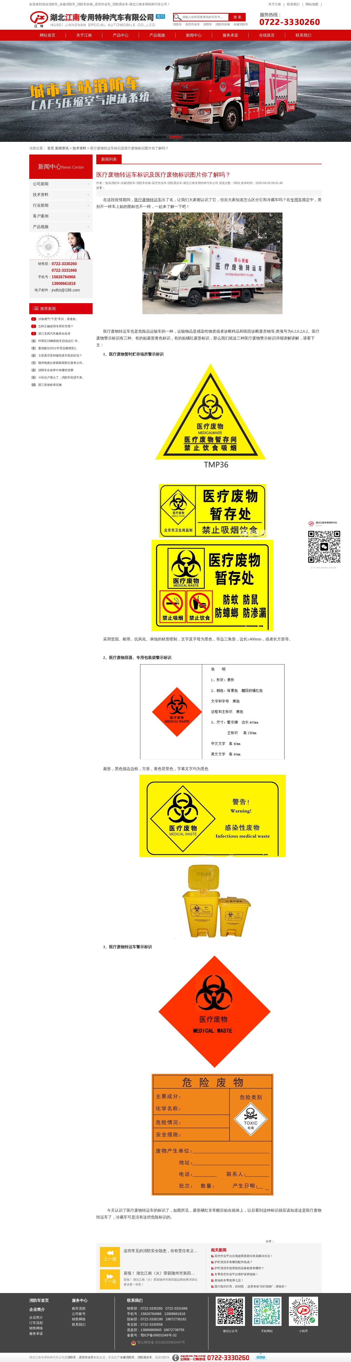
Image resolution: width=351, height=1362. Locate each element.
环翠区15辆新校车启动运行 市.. (58, 341)
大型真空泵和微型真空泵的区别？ (60, 355)
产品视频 (157, 35)
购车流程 (79, 1308)
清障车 (207, 24)
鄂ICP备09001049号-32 (159, 1335)
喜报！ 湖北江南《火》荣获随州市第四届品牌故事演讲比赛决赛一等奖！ (186, 1273)
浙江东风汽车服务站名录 (54, 333)
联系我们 (293, 4)
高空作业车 (192, 24)
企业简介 (37, 1309)
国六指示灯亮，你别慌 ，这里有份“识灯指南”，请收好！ (250, 1286)
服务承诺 (230, 35)
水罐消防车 (241, 24)
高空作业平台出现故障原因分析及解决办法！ (243, 1256)
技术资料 (79, 148)
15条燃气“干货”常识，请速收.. (57, 319)
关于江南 (274, 4)
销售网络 (36, 1328)
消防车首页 (39, 1300)
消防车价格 (222, 24)
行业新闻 (41, 205)
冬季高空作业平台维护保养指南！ (236, 1274)
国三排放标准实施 (50, 384)
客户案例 (41, 216)
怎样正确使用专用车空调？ (55, 326)
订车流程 (36, 1323)
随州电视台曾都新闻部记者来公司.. (61, 363)
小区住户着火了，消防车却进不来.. (61, 377)
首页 (50, 148)
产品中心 (120, 35)
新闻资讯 (62, 148)
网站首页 (47, 35)
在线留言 (267, 35)
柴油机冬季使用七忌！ (229, 1280)
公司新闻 (41, 184)
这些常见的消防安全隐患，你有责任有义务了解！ (166, 1251)
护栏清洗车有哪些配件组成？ (233, 1262)
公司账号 (79, 1314)
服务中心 (80, 1300)
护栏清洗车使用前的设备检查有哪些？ (239, 1268)
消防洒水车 (144, 1357)
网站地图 (312, 4)
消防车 (177, 24)
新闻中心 (194, 35)
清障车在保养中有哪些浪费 (55, 370)
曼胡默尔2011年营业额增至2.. (57, 348)
